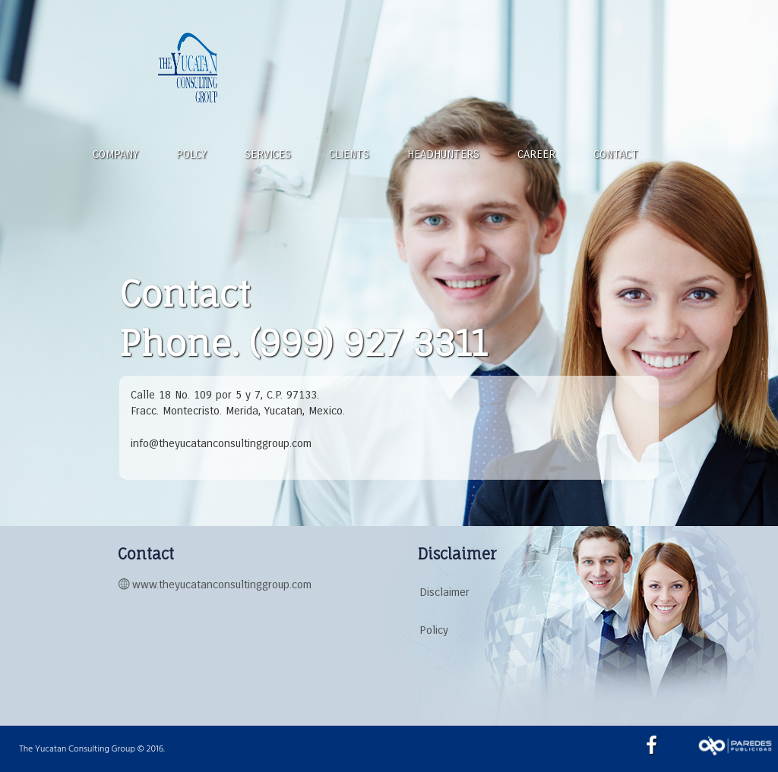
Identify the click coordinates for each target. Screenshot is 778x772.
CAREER (536, 154)
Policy (433, 630)
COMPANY (115, 154)
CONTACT (615, 154)
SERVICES (268, 154)
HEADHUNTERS (443, 154)
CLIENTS (349, 154)
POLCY (191, 154)
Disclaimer (444, 592)
